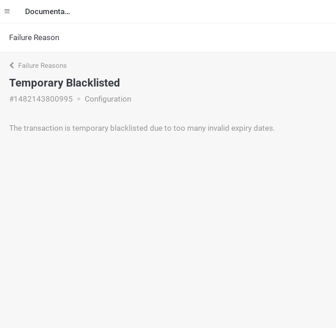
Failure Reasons (38, 66)
